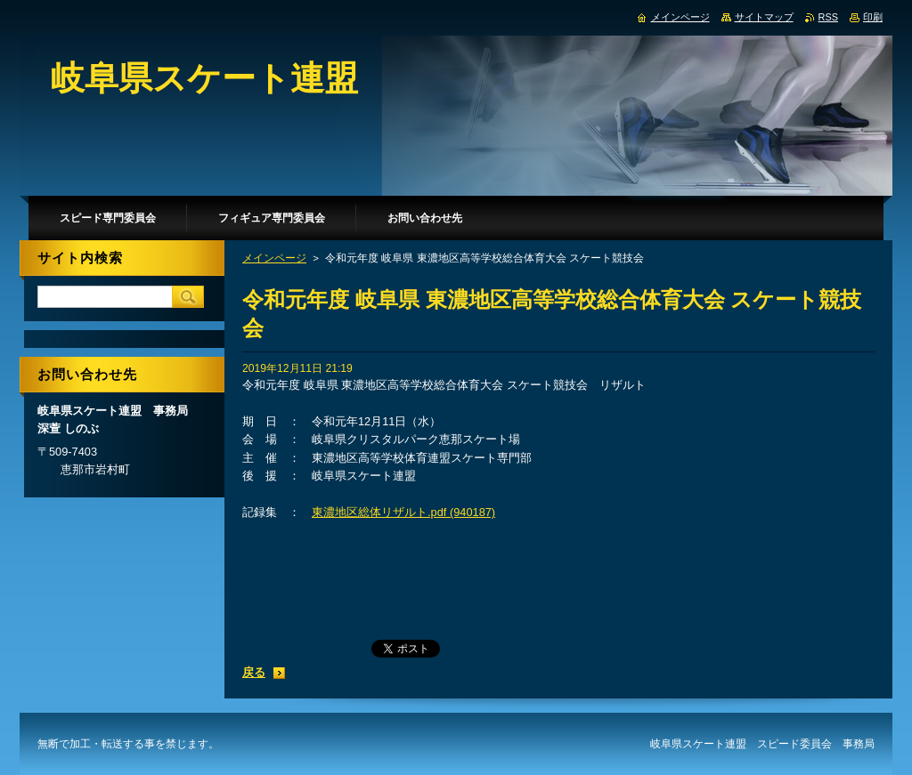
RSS (828, 17)
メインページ (274, 258)
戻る (253, 672)
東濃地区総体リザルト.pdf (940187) (403, 512)
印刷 (873, 17)
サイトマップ (764, 17)
